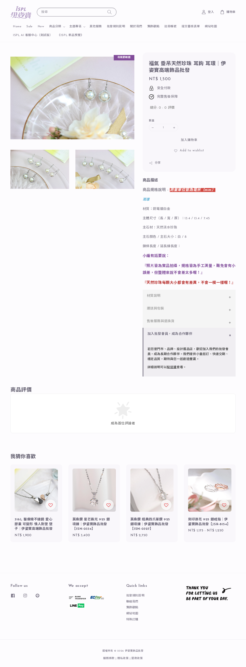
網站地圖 (211, 26)
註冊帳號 (170, 26)
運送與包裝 (155, 308)
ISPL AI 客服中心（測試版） (32, 35)
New (41, 26)
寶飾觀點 (153, 26)
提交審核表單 (191, 26)
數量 (152, 120)
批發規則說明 (116, 26)
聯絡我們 (132, 601)
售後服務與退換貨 (161, 321)
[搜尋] (109, 12)
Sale (29, 26)
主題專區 (75, 26)
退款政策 (137, 658)
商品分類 (55, 26)
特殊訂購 (132, 619)
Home (17, 26)
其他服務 (96, 26)
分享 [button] (155, 163)
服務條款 (109, 658)
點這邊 (172, 367)
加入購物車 (189, 140)
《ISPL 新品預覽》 (70, 35)
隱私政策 (123, 658)
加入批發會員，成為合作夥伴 (169, 334)
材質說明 (154, 296)
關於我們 (136, 26)
